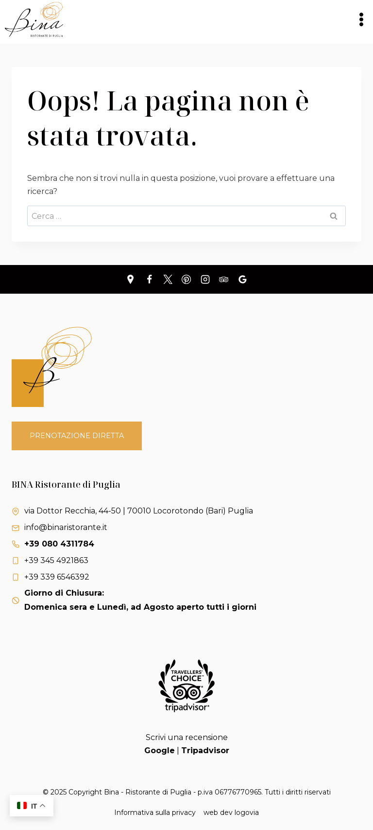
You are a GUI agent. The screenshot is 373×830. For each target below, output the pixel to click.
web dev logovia (231, 812)
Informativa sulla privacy (155, 812)
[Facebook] (149, 279)
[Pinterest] (186, 279)
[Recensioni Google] (242, 279)
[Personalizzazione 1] (130, 279)
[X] (167, 279)
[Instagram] (205, 279)
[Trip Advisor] (224, 279)
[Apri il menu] (361, 19)
